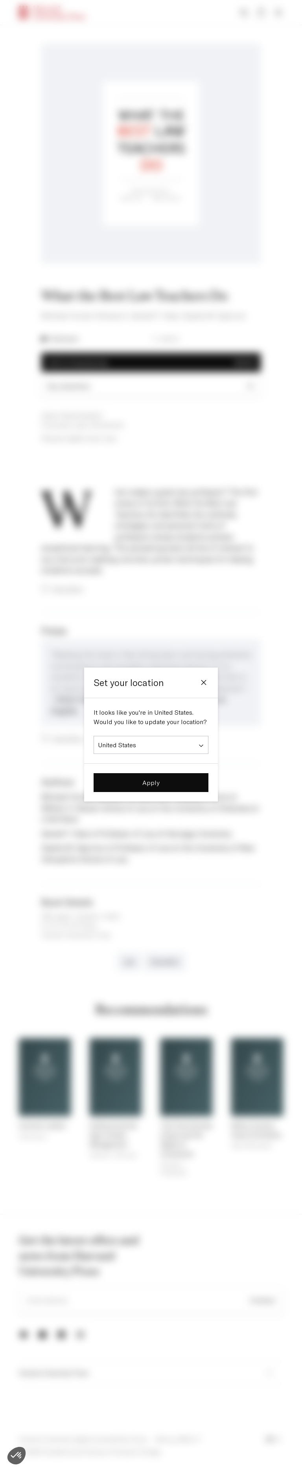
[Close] (203, 682)
